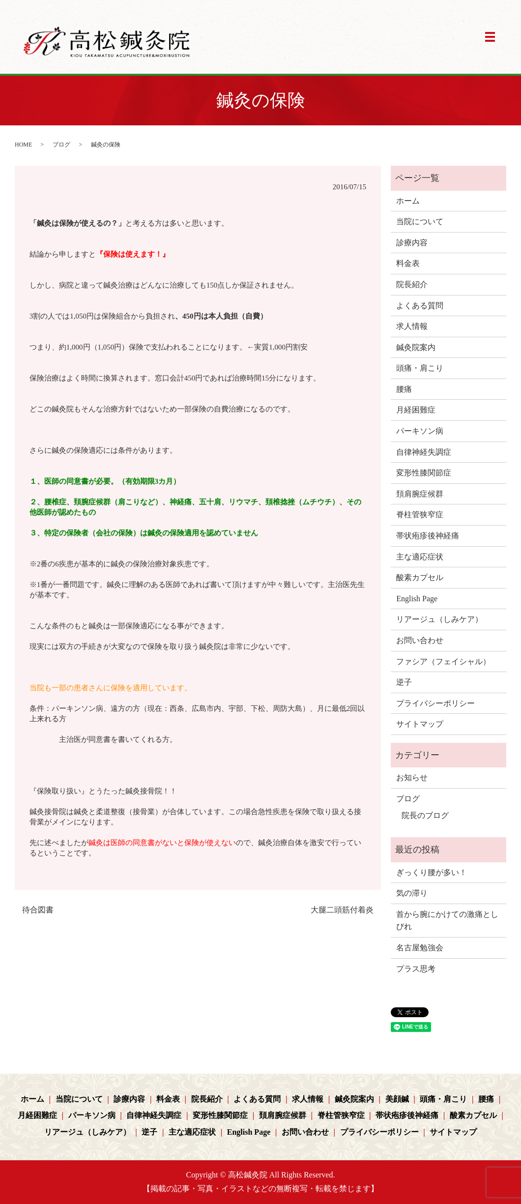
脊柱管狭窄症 (419, 514)
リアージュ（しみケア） (439, 619)
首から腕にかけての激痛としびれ (447, 920)
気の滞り (412, 893)
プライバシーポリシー (435, 703)
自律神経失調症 (423, 452)
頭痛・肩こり (419, 368)
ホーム (408, 201)
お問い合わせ (419, 640)
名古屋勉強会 (419, 947)
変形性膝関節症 (423, 473)
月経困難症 (415, 410)
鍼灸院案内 (415, 347)
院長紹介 (412, 284)
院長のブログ (425, 815)
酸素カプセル (419, 577)
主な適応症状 (419, 557)
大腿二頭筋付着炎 (342, 910)
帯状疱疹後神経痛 (427, 535)
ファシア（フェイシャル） (443, 661)
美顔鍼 (397, 1099)
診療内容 (412, 242)
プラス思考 (415, 969)
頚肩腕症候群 (419, 494)
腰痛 (404, 389)
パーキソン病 (419, 431)
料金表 (408, 263)
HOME (23, 144)
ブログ (61, 144)
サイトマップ (419, 724)
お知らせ (412, 777)
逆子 (404, 682)
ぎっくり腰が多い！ (431, 872)
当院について (419, 221)
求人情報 (412, 326)
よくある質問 (419, 305)
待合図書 (38, 910)
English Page (416, 598)
